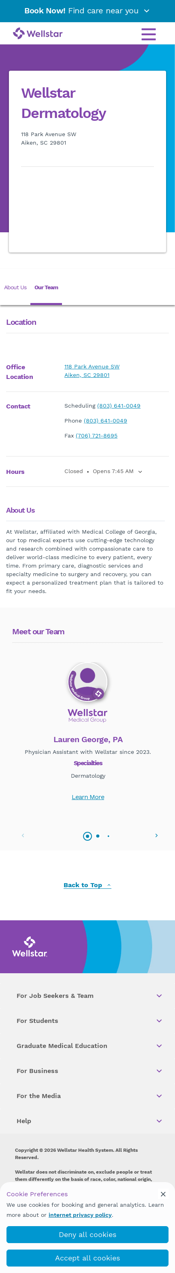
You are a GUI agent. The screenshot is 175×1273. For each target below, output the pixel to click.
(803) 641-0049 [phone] (119, 405)
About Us (15, 287)
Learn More (88, 797)
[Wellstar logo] (38, 33)
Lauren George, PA (88, 739)
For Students (90, 1021)
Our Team (46, 287)
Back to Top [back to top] (87, 885)
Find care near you (87, 10)
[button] (156, 835)
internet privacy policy (80, 1215)
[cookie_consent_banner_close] (163, 1194)
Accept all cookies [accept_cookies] (87, 1258)
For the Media (90, 1096)
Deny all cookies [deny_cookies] (87, 1234)
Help (90, 1121)
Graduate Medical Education (90, 1046)
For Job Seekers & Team (90, 996)
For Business (90, 1071)
